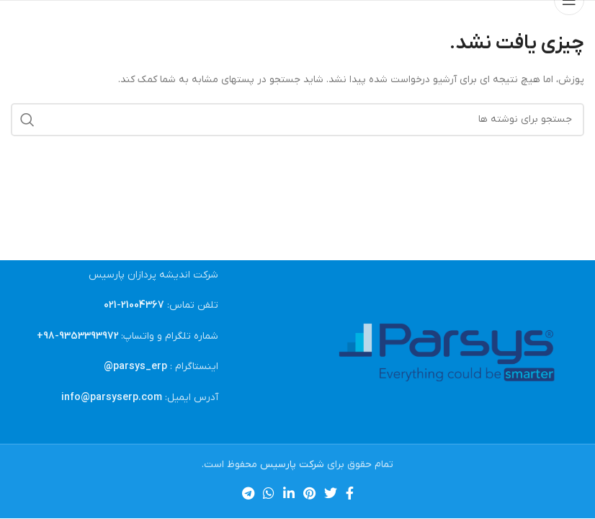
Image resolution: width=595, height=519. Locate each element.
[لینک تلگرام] (248, 493)
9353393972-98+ (78, 336)
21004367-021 (134, 305)
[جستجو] (297, 119)
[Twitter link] (330, 493)
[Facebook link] (349, 493)
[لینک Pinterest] (309, 493)
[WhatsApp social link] (269, 493)
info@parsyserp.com (111, 397)
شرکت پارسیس (292, 464)
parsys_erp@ (135, 366)
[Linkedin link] (289, 493)
